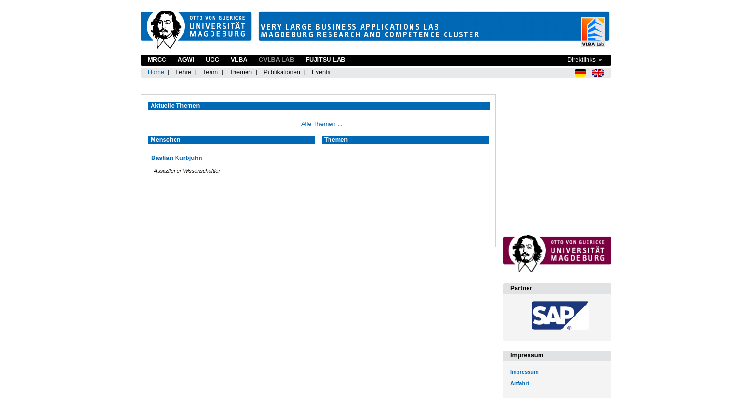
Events (321, 72)
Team (210, 72)
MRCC (157, 59)
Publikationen (281, 72)
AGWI (185, 59)
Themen (240, 72)
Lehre (183, 72)
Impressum (524, 371)
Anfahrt (519, 383)
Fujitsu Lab (325, 59)
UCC (212, 59)
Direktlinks (581, 59)
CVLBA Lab (276, 59)
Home (156, 72)
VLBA (239, 59)
